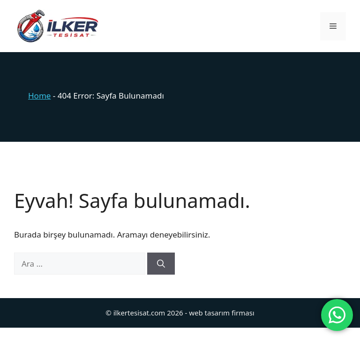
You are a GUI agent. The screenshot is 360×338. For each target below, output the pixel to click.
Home (39, 95)
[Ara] (161, 264)
